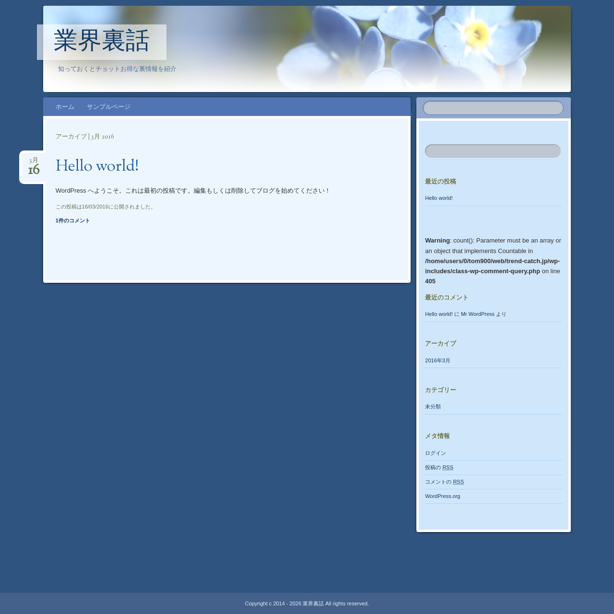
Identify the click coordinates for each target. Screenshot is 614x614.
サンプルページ (108, 106)
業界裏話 (102, 42)
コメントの (444, 482)
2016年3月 (437, 360)
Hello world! (97, 166)
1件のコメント (73, 220)
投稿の (439, 467)
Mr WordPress (478, 314)
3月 (33, 163)
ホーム (65, 106)
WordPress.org (442, 496)
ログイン (435, 453)
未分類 (433, 406)
